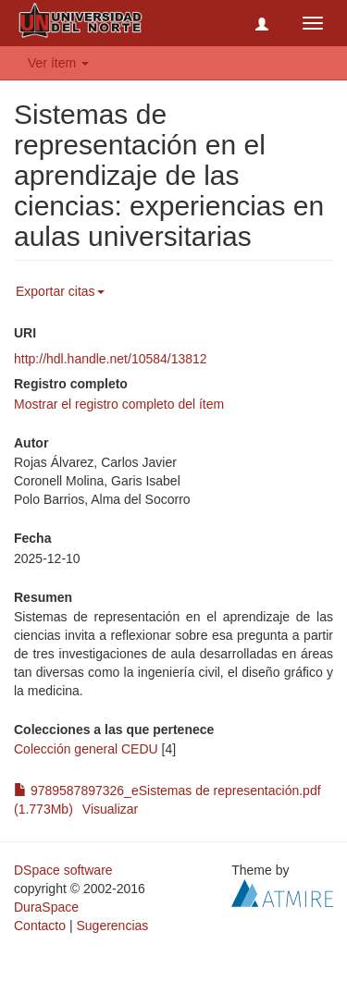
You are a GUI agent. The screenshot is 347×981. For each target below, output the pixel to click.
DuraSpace (46, 907)
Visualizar (110, 809)
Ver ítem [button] (58, 62)
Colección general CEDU (86, 749)
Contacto (40, 925)
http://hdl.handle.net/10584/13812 (110, 358)
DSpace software (63, 870)
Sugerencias (112, 925)
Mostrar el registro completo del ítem (119, 404)
